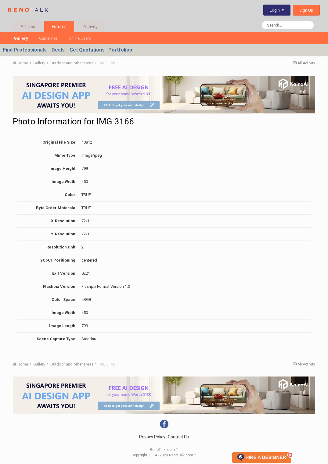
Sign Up (306, 10)
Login (277, 10)
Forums (59, 26)
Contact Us (178, 436)
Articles (27, 26)
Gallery (21, 38)
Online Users (80, 38)
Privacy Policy (152, 436)
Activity (90, 26)
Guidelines (48, 38)
